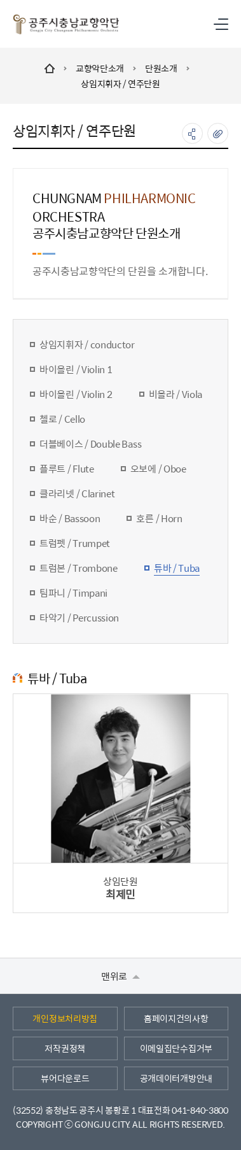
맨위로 (120, 976)
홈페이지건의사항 (176, 1018)
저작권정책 (65, 1048)
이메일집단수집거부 (176, 1048)
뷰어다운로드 (65, 1078)
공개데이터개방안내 (176, 1078)
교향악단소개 (100, 68)
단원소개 (161, 68)
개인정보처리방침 (64, 1018)
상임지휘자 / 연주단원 (120, 83)
